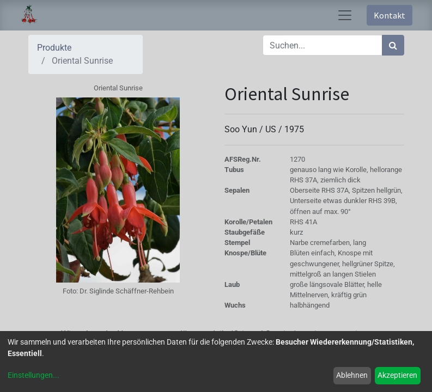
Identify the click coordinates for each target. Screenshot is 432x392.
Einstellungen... (33, 375)
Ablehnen (352, 375)
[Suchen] (393, 45)
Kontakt (389, 15)
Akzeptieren (397, 375)
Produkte (54, 47)
